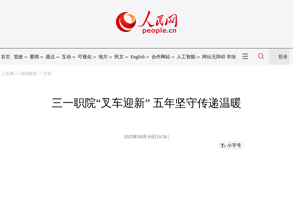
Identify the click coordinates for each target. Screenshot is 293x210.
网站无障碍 (213, 56)
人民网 (8, 73)
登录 (282, 56)
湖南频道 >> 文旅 (36, 73)
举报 (231, 56)
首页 (5, 56)
